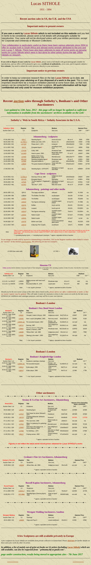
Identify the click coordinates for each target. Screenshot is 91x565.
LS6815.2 (21, 491)
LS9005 (21, 427)
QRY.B (24, 147)
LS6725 (23, 205)
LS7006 (23, 161)
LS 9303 (23, 153)
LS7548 (23, 182)
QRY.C (24, 139)
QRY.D (24, 169)
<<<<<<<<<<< (12, 562)
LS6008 (21, 332)
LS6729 (21, 410)
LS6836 (21, 421)
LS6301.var (21, 322)
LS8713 (21, 325)
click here (70, 541)
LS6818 (23, 198)
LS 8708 (23, 150)
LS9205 (21, 318)
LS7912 (21, 424)
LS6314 (23, 211)
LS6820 (21, 520)
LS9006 (21, 335)
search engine (26, 242)
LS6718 (21, 417)
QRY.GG (23, 159)
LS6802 (21, 328)
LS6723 (23, 225)
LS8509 (23, 164)
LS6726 (23, 208)
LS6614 (21, 367)
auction (18, 101)
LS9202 (21, 315)
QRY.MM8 (21, 494)
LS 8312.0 (24, 177)
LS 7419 (23, 144)
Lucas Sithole (73, 547)
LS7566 (21, 431)
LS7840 (23, 157)
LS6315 (23, 215)
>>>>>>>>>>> (78, 562)
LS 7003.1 (24, 142)
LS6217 (21, 434)
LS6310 (23, 202)
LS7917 (21, 414)
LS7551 (23, 184)
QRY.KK (23, 179)
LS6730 (23, 221)
